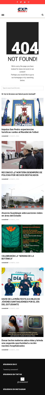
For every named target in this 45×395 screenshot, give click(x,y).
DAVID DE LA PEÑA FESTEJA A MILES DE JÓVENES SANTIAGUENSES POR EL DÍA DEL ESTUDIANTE (21, 302)
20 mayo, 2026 (14, 136)
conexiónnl (5, 136)
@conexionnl (22, 382)
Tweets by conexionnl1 (10, 369)
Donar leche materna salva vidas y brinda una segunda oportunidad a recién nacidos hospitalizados (22, 343)
